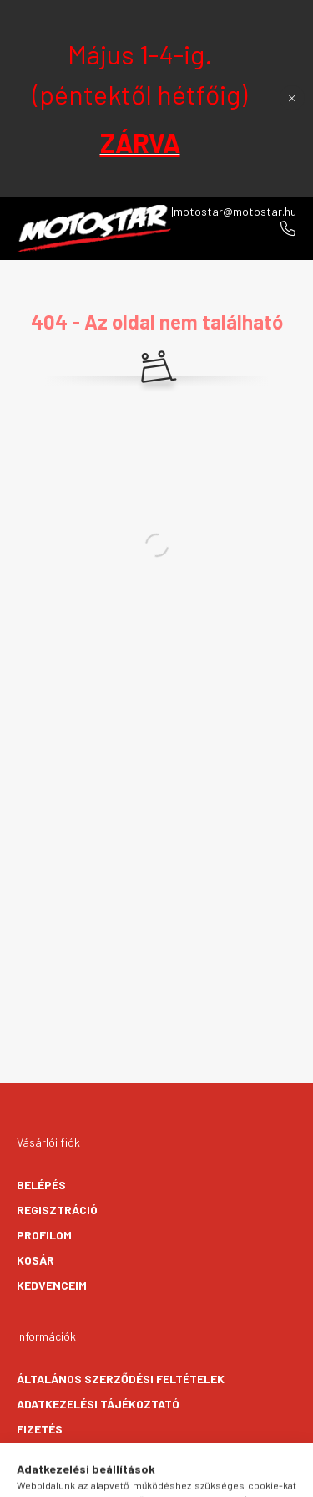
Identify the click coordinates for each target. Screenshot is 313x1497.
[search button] (136, 1476)
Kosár (35, 1260)
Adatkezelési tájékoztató (98, 1404)
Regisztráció (57, 1210)
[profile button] (177, 1476)
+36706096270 (288, 228)
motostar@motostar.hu (235, 211)
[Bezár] (292, 97)
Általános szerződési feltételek (121, 1379)
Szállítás (47, 1454)
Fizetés (40, 1429)
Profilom (44, 1235)
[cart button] (219, 1476)
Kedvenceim (52, 1285)
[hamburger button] (94, 1476)
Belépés (41, 1185)
